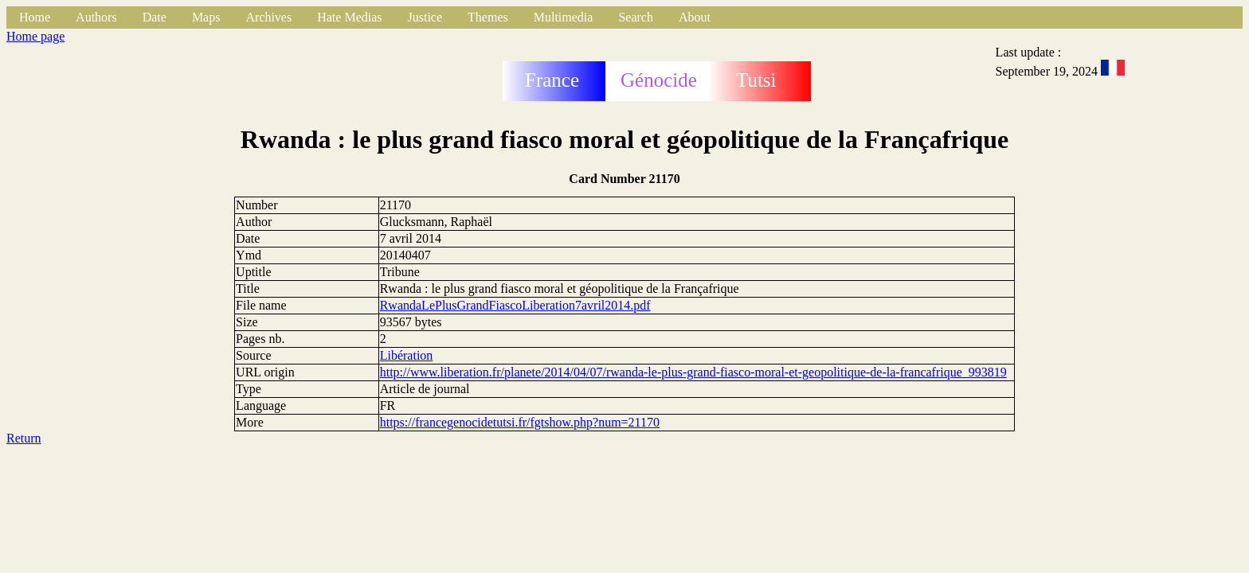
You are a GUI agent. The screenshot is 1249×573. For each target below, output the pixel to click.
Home (34, 17)
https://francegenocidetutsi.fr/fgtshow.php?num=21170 (520, 422)
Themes (488, 17)
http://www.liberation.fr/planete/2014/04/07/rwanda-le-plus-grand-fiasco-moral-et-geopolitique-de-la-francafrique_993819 (693, 372)
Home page (35, 36)
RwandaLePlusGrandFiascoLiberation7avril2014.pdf (515, 305)
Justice (425, 17)
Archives (268, 17)
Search (635, 17)
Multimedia (563, 17)
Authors (96, 17)
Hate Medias (349, 17)
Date (154, 17)
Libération (406, 355)
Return (23, 438)
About (695, 17)
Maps (206, 17)
